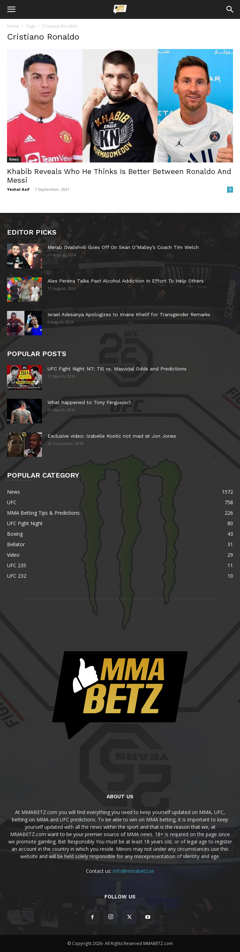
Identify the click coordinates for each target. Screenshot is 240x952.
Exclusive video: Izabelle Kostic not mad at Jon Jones (112, 436)
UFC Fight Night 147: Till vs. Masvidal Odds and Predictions (117, 368)
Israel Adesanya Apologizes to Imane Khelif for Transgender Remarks (129, 314)
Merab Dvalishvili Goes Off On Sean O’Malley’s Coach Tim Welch (123, 247)
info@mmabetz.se (133, 871)
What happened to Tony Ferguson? (89, 402)
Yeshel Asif (18, 189)
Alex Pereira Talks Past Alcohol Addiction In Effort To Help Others (126, 281)
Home (13, 26)
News (14, 159)
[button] (11, 9)
